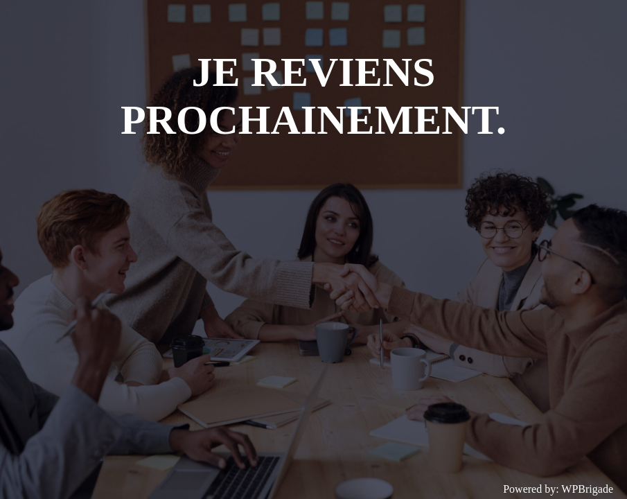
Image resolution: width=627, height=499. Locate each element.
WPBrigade (587, 489)
